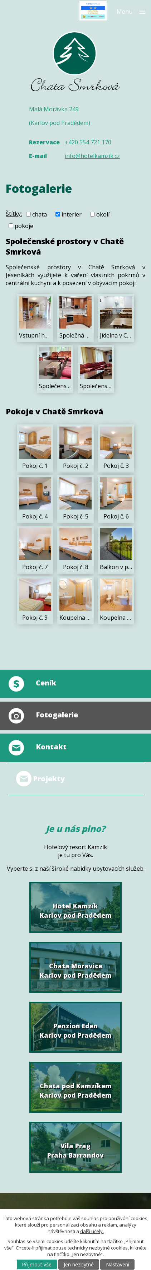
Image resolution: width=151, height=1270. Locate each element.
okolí (102, 214)
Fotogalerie (57, 715)
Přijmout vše (37, 1264)
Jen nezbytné (79, 1264)
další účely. (92, 1231)
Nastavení (117, 1264)
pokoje (24, 225)
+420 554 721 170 (88, 142)
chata (39, 214)
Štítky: (14, 214)
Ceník (46, 683)
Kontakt (51, 747)
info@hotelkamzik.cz (92, 156)
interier (72, 214)
